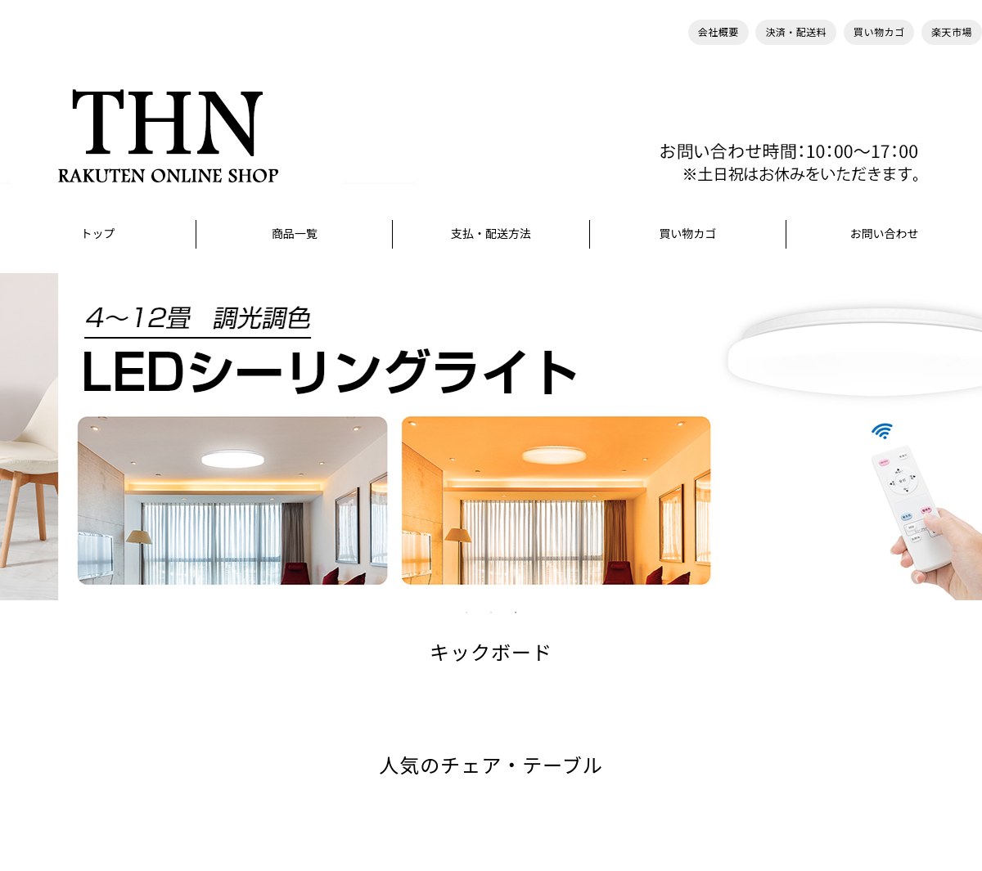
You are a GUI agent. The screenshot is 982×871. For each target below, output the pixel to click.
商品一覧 (295, 233)
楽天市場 (951, 32)
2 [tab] (491, 612)
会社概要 (718, 32)
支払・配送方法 (491, 233)
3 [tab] (515, 612)
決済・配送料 (796, 32)
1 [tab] (466, 612)
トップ (98, 233)
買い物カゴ (879, 32)
